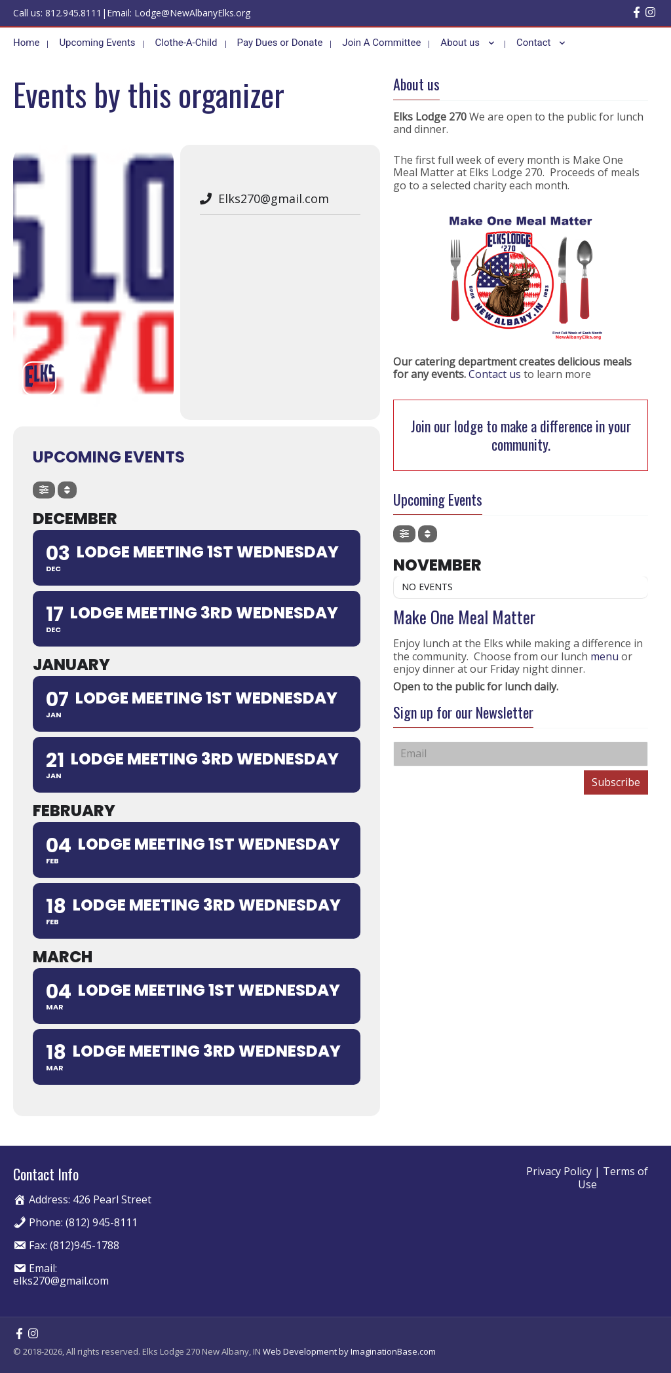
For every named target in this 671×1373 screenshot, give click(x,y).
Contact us (495, 373)
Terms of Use (613, 1176)
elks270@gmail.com (61, 1279)
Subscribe (616, 781)
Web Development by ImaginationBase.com (349, 1350)
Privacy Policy (559, 1170)
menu (605, 655)
